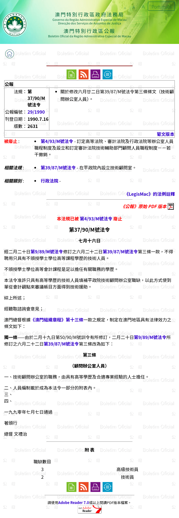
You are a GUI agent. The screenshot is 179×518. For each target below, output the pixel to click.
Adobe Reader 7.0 (73, 502)
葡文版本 (165, 134)
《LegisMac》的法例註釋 (149, 194)
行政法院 (49, 180)
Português (161, 6)
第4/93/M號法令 (57, 141)
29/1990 (36, 111)
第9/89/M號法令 (47, 251)
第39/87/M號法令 (58, 167)
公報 (9, 84)
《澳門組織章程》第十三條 (57, 319)
